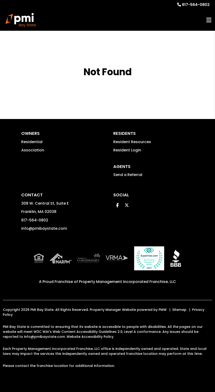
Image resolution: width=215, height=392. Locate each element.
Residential (31, 142)
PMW (163, 309)
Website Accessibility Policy (90, 336)
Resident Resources (132, 142)
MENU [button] (208, 20)
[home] (20, 20)
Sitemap (179, 309)
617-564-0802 (196, 4)
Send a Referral (127, 174)
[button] (117, 205)
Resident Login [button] (127, 150)
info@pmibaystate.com (44, 228)
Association (32, 150)
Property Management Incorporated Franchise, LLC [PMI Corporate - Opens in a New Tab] (127, 281)
